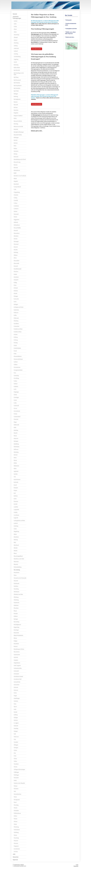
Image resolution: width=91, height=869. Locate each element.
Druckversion (16, 864)
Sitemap (22, 864)
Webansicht (76, 866)
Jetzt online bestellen (36, 48)
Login (77, 864)
